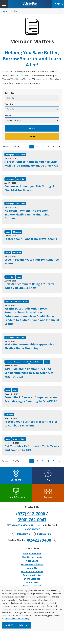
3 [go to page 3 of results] (42, 146)
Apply (32, 128)
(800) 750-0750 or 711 (23, 525)
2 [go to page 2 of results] (37, 146)
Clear (32, 136)
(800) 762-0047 (32, 520)
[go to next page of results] (59, 146)
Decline (24, 625)
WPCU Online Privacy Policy (17, 619)
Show (8, 115)
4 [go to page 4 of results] (48, 146)
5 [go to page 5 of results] (53, 146)
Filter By (9, 93)
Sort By (9, 104)
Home (4, 11)
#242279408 (41, 540)
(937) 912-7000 (30, 514)
